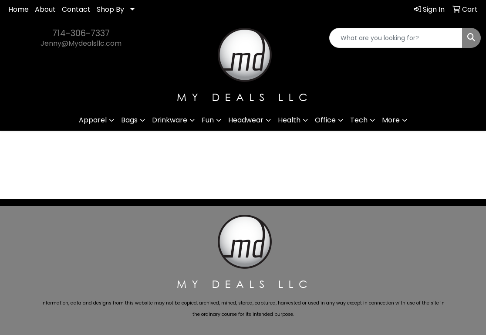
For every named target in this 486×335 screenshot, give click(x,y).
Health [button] (289, 120)
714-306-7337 (81, 33)
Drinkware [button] (169, 120)
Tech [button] (359, 120)
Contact (76, 9)
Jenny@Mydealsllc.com (81, 43)
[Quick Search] (395, 38)
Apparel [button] (93, 120)
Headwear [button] (245, 120)
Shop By (110, 9)
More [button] (391, 120)
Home (18, 9)
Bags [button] (129, 120)
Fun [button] (208, 120)
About (45, 9)
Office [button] (325, 120)
